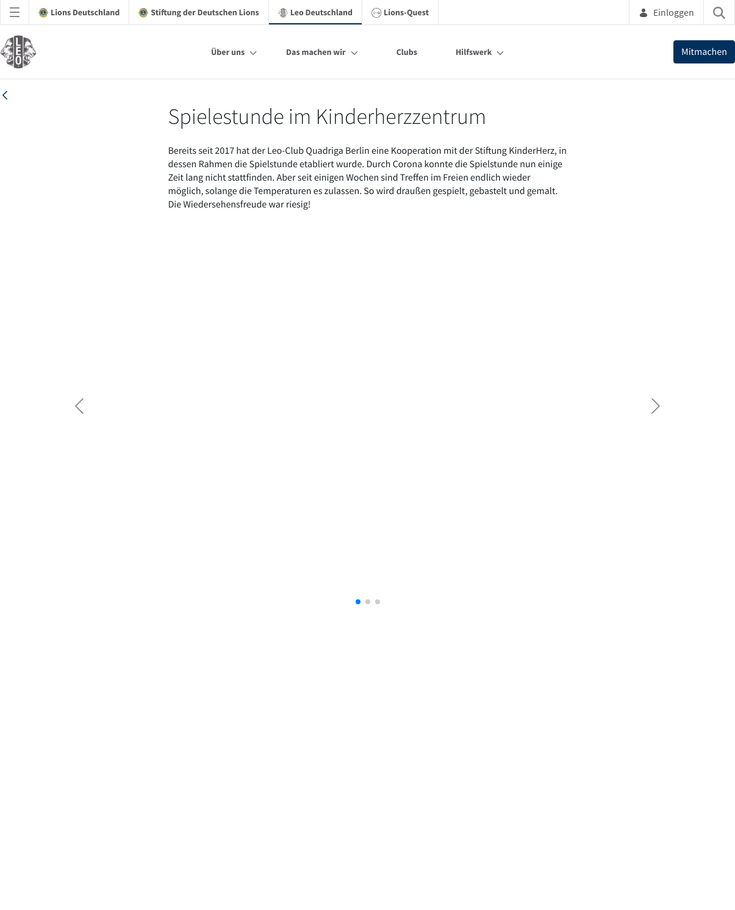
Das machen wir (316, 51)
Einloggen (666, 12)
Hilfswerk (474, 51)
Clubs (406, 51)
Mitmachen (704, 52)
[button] (358, 601)
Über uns (228, 51)
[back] (5, 95)
